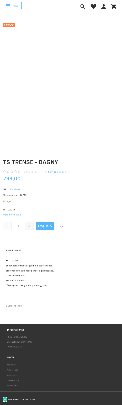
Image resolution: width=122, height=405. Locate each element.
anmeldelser (31, 171)
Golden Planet (29, 399)
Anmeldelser (14, 306)
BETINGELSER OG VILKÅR (19, 341)
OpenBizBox (13, 399)
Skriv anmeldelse (57, 171)
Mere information (12, 214)
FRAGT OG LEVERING (17, 336)
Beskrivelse (13, 250)
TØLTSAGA (14, 188)
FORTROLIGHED (14, 346)
